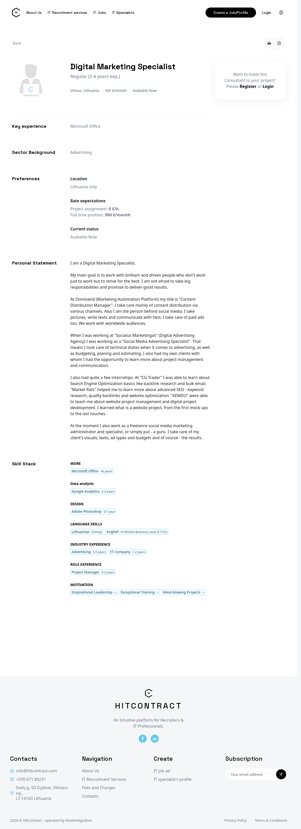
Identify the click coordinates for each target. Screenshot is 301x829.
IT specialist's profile (173, 779)
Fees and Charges (98, 787)
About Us (34, 12)
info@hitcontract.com (33, 771)
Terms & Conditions (271, 820)
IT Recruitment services (67, 12)
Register (248, 86)
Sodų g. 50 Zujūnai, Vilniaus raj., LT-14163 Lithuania (39, 793)
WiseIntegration (79, 820)
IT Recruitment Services (104, 779)
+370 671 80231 (28, 779)
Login (266, 12)
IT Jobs (99, 12)
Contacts (90, 796)
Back (17, 43)
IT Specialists (123, 12)
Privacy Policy (236, 820)
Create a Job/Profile (231, 12)
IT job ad (162, 771)
